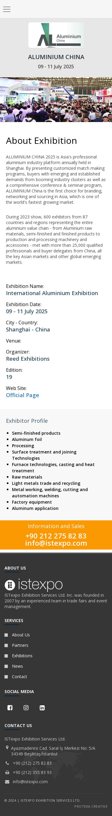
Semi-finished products (36, 433)
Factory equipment (32, 502)
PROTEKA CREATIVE (91, 806)
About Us (17, 635)
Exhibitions (18, 655)
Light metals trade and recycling (46, 483)
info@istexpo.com (56, 543)
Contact (15, 676)
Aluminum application (35, 508)
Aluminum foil (27, 439)
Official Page (22, 395)
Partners (16, 645)
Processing (23, 445)
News (13, 666)
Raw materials (27, 477)
